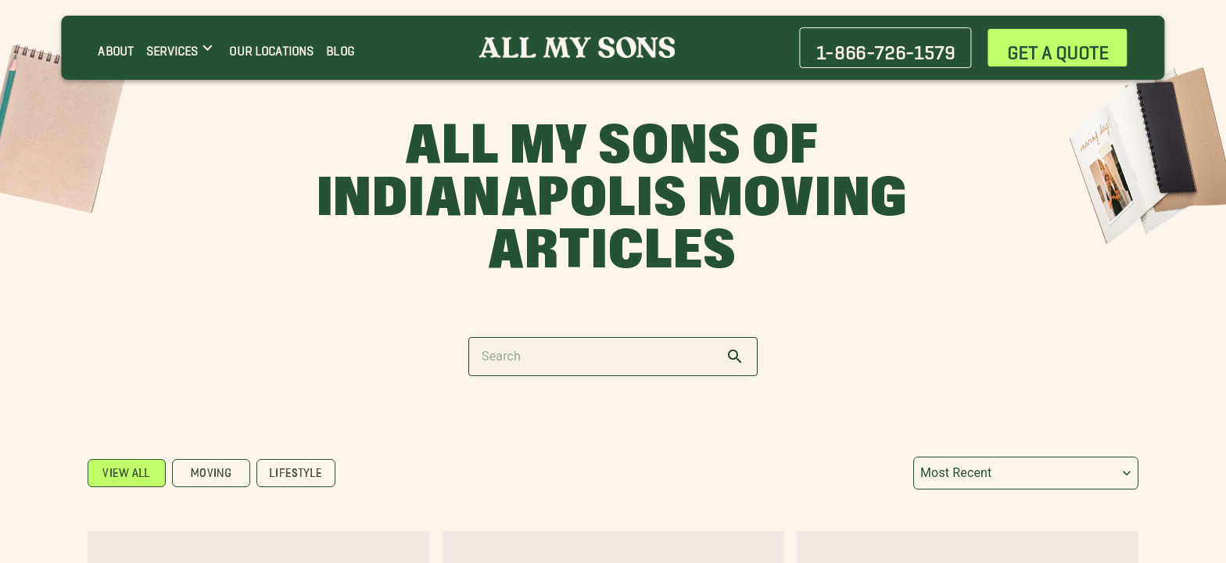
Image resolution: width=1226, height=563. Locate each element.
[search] (735, 356)
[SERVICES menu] (181, 47)
